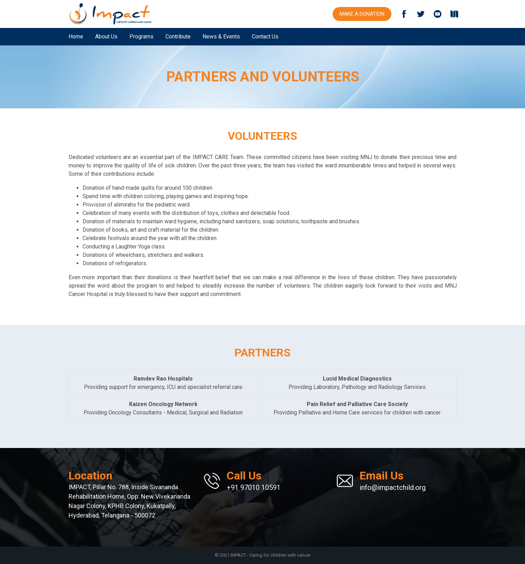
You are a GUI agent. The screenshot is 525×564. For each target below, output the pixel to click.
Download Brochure (454, 14)
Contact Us (265, 36)
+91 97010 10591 (254, 480)
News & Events (221, 36)
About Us (106, 36)
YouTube (437, 14)
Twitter (421, 14)
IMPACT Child (110, 14)
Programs (141, 36)
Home (76, 36)
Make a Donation (362, 14)
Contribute (178, 36)
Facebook (404, 14)
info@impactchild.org (393, 480)
